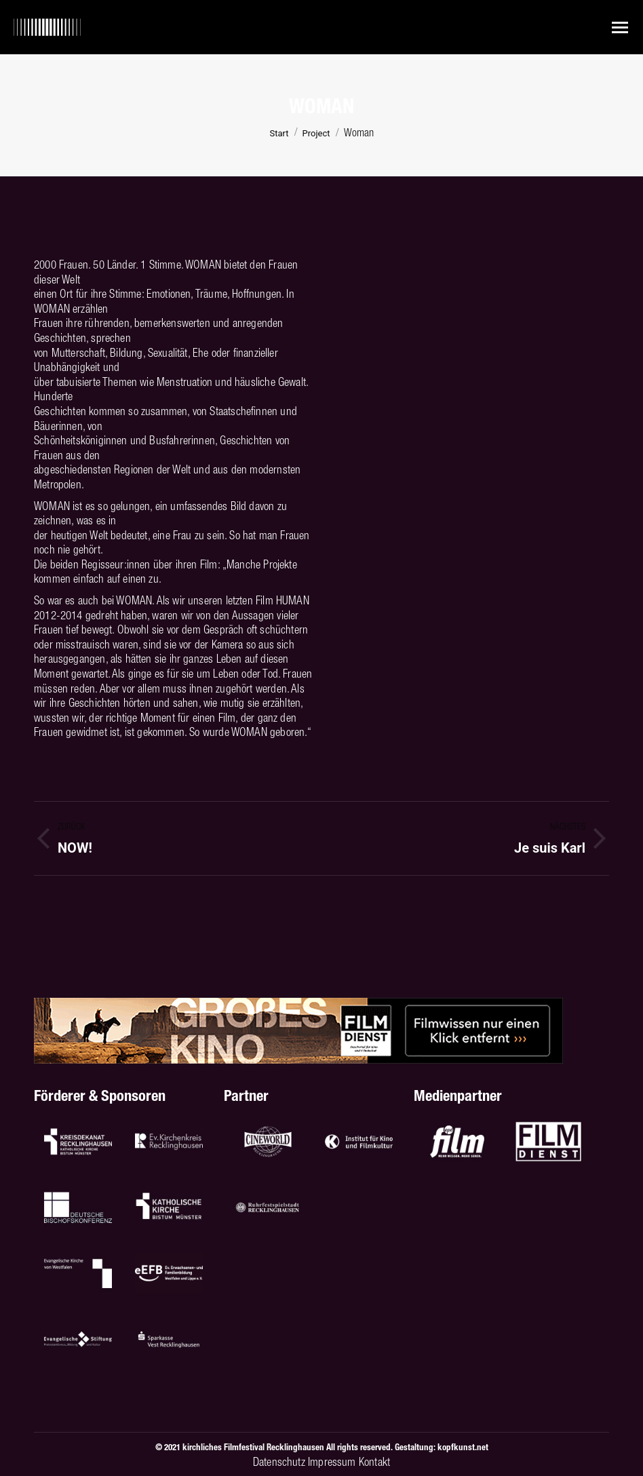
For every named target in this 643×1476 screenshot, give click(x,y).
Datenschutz (279, 1462)
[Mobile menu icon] (619, 27)
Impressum (332, 1462)
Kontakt (374, 1462)
